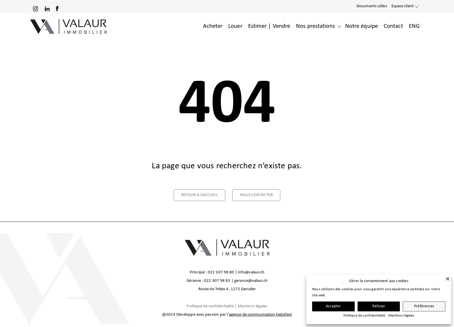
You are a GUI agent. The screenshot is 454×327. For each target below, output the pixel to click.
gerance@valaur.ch (251, 281)
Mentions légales (253, 306)
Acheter (212, 26)
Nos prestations (315, 26)
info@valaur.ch (251, 272)
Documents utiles (371, 6)
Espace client (402, 6)
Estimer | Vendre (269, 26)
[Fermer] (448, 279)
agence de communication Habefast (260, 315)
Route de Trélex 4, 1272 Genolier (227, 289)
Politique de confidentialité (210, 306)
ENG (414, 26)
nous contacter (256, 195)
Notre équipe (361, 26)
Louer (235, 26)
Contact (393, 26)
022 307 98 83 (217, 281)
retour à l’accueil (199, 195)
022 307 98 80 (221, 272)
